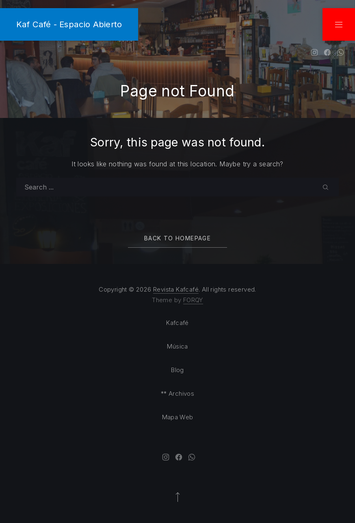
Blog (177, 370)
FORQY (193, 300)
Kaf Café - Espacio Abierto (69, 24)
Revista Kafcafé (176, 289)
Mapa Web (177, 417)
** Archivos (177, 393)
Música (177, 346)
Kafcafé (177, 323)
